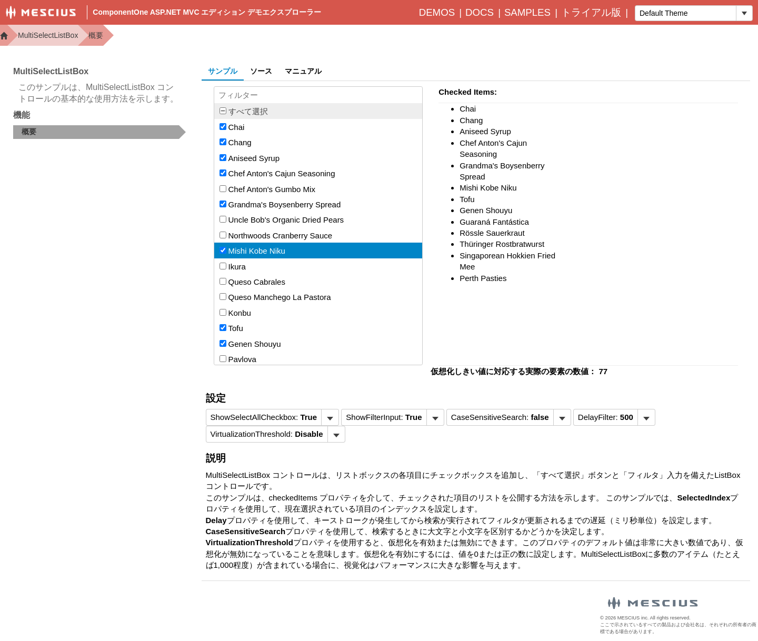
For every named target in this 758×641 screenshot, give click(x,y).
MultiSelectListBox (48, 35)
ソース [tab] (261, 71)
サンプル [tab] (222, 71)
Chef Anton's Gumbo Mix (267, 189)
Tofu (231, 328)
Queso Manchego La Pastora (275, 297)
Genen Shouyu (250, 343)
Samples (527, 12)
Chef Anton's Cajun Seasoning (277, 173)
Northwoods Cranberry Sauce (276, 235)
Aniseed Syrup (250, 158)
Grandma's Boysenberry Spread (280, 204)
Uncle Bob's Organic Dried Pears (282, 219)
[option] (318, 126)
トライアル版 (591, 12)
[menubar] (273, 417)
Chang (236, 142)
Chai (232, 127)
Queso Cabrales (252, 281)
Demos (437, 12)
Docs (479, 12)
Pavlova (238, 359)
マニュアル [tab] (303, 71)
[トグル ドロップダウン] (744, 13)
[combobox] (685, 13)
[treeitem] (99, 132)
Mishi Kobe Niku (252, 250)
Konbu (235, 312)
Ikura (233, 266)
